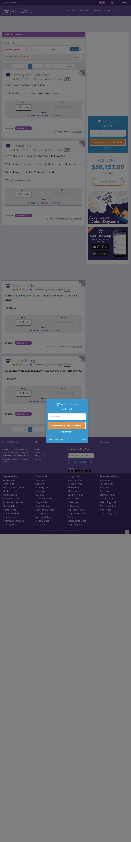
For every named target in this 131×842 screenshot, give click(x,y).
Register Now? (67, 431)
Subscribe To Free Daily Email (66, 425)
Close (83, 439)
